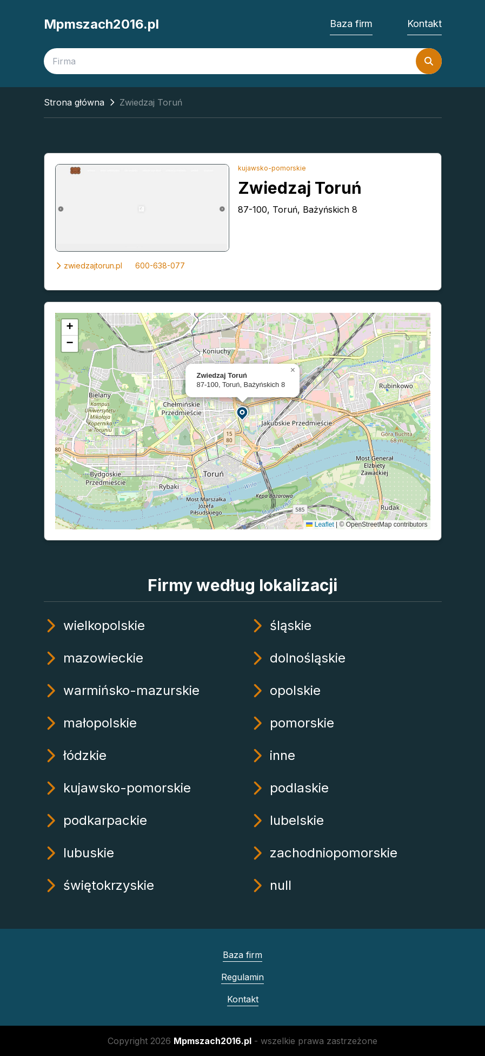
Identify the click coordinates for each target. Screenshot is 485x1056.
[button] (243, 412)
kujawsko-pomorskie (272, 168)
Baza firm (351, 23)
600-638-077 (160, 265)
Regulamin (242, 977)
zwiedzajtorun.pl (88, 265)
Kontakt (424, 23)
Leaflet (320, 524)
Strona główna (74, 102)
